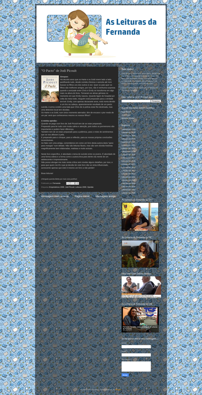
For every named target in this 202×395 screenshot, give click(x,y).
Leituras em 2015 (128, 164)
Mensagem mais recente (55, 196)
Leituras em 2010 (128, 180)
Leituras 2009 (80, 187)
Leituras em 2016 (128, 161)
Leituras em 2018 (128, 155)
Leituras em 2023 (128, 139)
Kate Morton (126, 112)
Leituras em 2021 (128, 145)
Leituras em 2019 (128, 151)
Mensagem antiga (105, 196)
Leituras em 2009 (128, 183)
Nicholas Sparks (128, 118)
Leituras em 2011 (128, 177)
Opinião (90, 187)
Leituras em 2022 (128, 142)
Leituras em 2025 (128, 132)
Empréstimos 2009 (56, 187)
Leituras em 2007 (128, 190)
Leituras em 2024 (128, 136)
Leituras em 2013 (128, 171)
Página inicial (82, 196)
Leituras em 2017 (128, 158)
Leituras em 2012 (128, 174)
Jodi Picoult (69, 187)
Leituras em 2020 (128, 148)
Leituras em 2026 (128, 129)
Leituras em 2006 (128, 193)
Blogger (118, 390)
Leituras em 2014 (128, 167)
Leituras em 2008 (128, 187)
